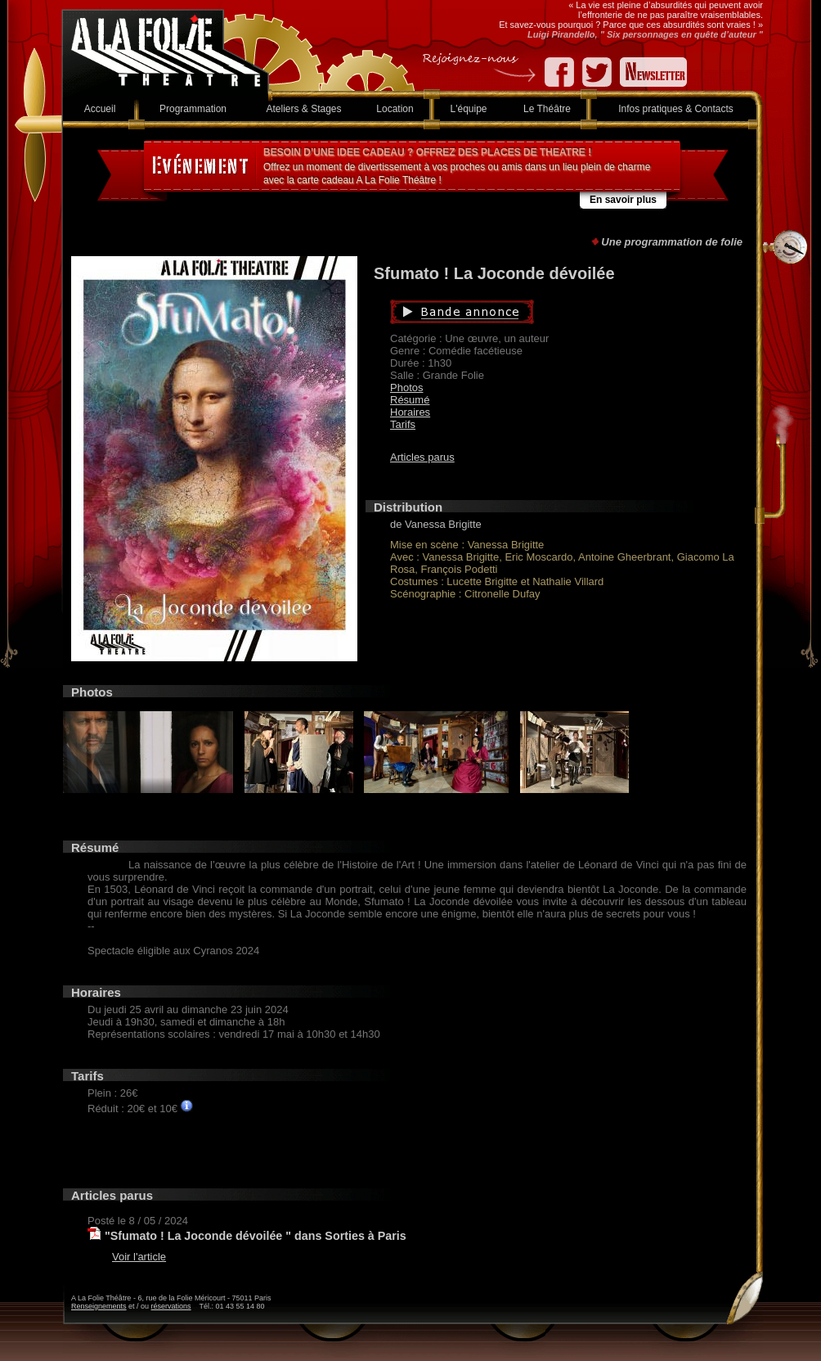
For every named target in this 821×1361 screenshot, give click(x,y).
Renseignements (99, 1306)
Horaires (410, 412)
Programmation (193, 109)
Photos (406, 387)
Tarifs (402, 424)
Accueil (100, 109)
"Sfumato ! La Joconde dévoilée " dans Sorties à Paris (255, 1235)
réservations (171, 1306)
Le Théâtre (547, 109)
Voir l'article (139, 1257)
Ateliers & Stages (303, 109)
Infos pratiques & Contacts (676, 109)
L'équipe (469, 109)
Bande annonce (539, 312)
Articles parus (422, 457)
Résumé (409, 400)
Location (394, 109)
